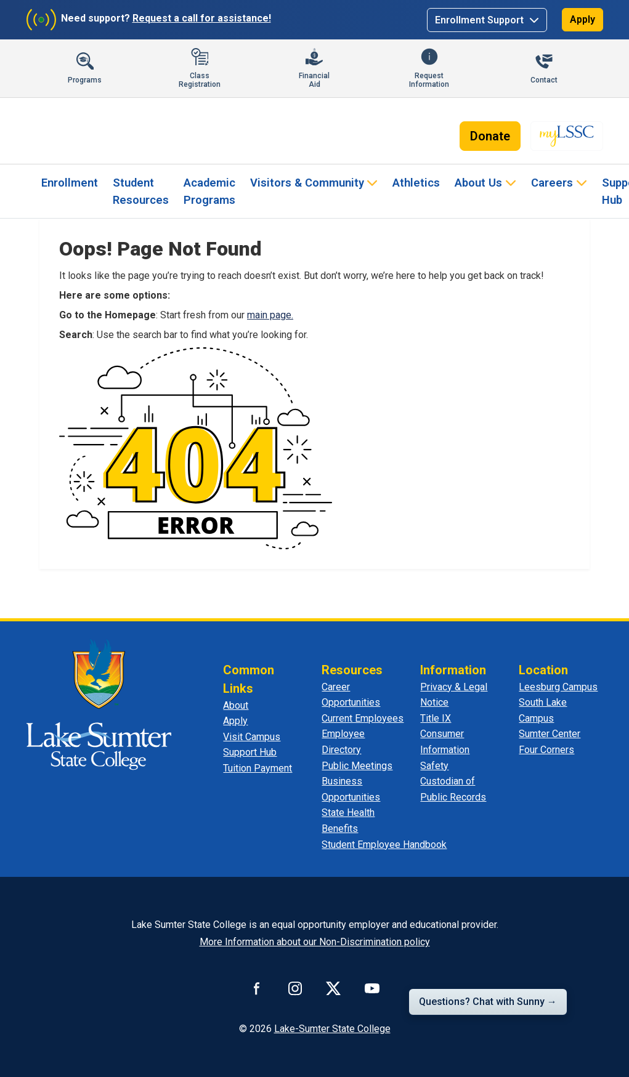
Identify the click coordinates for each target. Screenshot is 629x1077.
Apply (582, 19)
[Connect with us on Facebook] (257, 988)
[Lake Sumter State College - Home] (98, 703)
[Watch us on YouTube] (372, 988)
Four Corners (546, 750)
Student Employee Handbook (384, 844)
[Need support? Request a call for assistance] (151, 19)
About (235, 705)
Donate (490, 136)
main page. (270, 315)
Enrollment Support (480, 20)
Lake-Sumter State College (332, 1029)
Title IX (435, 718)
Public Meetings (357, 766)
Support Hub (250, 752)
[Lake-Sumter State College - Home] (95, 131)
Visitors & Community (307, 182)
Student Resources (141, 191)
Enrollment (69, 182)
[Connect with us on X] (333, 988)
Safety (434, 766)
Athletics (416, 182)
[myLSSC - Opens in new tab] (566, 136)
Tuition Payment (257, 768)
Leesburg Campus (558, 687)
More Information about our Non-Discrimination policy (315, 942)
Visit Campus (251, 737)
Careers (552, 182)
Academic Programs (209, 191)
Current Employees (363, 718)
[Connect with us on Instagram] (295, 988)
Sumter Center (549, 734)
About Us (478, 182)
